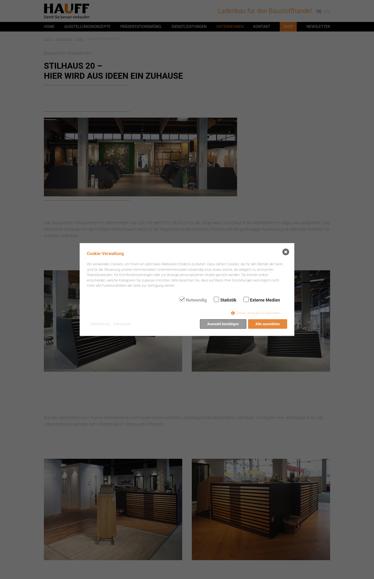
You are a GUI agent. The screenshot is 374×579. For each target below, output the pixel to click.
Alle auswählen (267, 324)
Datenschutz (100, 324)
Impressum (122, 324)
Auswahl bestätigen (223, 324)
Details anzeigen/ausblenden (258, 313)
